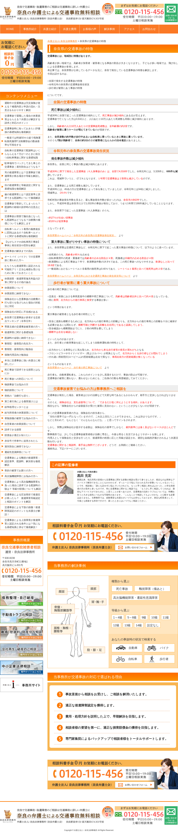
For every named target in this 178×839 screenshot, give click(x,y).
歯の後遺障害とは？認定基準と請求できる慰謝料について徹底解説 (22, 196)
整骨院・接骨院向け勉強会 (19, 349)
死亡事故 (122, 588)
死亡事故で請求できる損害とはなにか (22, 371)
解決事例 (109, 29)
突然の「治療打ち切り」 (18, 396)
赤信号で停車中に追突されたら (21, 441)
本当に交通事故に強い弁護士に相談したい (22, 362)
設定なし (153, 625)
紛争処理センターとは (16, 407)
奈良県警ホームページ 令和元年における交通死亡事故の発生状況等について (89, 276)
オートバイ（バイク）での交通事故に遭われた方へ (22, 258)
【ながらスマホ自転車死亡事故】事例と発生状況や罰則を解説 (22, 244)
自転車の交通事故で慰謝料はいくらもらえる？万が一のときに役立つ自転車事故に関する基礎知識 (22, 154)
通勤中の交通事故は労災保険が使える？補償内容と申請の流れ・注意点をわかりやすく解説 (22, 106)
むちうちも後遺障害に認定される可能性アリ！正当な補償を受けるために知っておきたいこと (22, 269)
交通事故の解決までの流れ (19, 251)
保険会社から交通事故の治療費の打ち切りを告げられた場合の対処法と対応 (22, 302)
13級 (127, 625)
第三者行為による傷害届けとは (21, 401)
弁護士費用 (69, 29)
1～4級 (117, 617)
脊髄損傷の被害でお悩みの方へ (21, 418)
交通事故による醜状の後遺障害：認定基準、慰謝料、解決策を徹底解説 (22, 461)
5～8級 (132, 617)
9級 (144, 617)
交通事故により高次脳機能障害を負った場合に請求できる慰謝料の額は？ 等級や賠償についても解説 (23, 485)
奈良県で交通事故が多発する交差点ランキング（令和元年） (22, 319)
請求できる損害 (13, 429)
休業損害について (14, 288)
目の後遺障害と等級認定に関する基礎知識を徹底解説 (22, 187)
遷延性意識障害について (18, 452)
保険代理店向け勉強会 (16, 355)
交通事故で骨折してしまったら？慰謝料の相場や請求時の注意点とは (22, 207)
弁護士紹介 (50, 29)
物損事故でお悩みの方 (16, 384)
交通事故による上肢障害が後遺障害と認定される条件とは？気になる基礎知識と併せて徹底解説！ (22, 523)
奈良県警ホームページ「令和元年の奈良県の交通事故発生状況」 (81, 235)
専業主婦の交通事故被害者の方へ (22, 326)
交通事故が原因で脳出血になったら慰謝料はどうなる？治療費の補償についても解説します (22, 220)
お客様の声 (89, 29)
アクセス (129, 29)
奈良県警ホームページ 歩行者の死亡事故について (74, 367)
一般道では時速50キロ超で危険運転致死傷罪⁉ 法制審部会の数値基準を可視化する (22, 141)
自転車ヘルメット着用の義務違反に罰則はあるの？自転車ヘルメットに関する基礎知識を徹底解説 (22, 232)
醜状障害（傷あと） (152, 588)
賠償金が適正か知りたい (18, 435)
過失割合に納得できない (18, 446)
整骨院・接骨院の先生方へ (19, 343)
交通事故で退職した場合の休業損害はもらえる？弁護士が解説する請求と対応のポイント (22, 119)
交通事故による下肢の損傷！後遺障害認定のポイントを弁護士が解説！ (22, 511)
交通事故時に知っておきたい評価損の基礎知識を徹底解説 (22, 130)
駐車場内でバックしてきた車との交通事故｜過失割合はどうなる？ (22, 165)
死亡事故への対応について (19, 379)
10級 (154, 617)
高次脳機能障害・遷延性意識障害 (135, 597)
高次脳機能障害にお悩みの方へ (21, 476)
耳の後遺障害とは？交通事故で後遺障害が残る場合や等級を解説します (22, 176)
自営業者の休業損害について (20, 424)
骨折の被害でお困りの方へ (19, 470)
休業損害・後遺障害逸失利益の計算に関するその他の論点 (22, 280)
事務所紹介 (30, 29)
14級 (139, 625)
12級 (116, 625)
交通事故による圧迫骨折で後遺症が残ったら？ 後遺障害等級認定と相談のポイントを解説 (22, 498)
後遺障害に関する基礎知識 (19, 332)
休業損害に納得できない (18, 293)
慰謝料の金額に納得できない (20, 338)
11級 (166, 617)
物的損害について (14, 390)
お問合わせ (149, 29)
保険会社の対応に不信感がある (21, 312)
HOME (10, 29)
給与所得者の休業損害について (21, 412)
